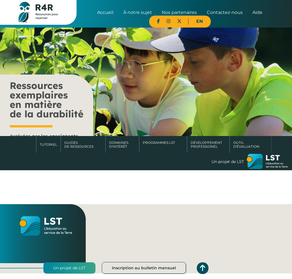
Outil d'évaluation (246, 144)
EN (199, 21)
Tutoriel (48, 144)
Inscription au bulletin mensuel (144, 267)
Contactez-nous (225, 12)
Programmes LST (159, 142)
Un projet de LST (69, 267)
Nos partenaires (179, 12)
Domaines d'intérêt (118, 144)
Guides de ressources (79, 144)
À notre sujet (137, 12)
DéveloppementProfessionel (206, 144)
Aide (257, 12)
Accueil (105, 12)
